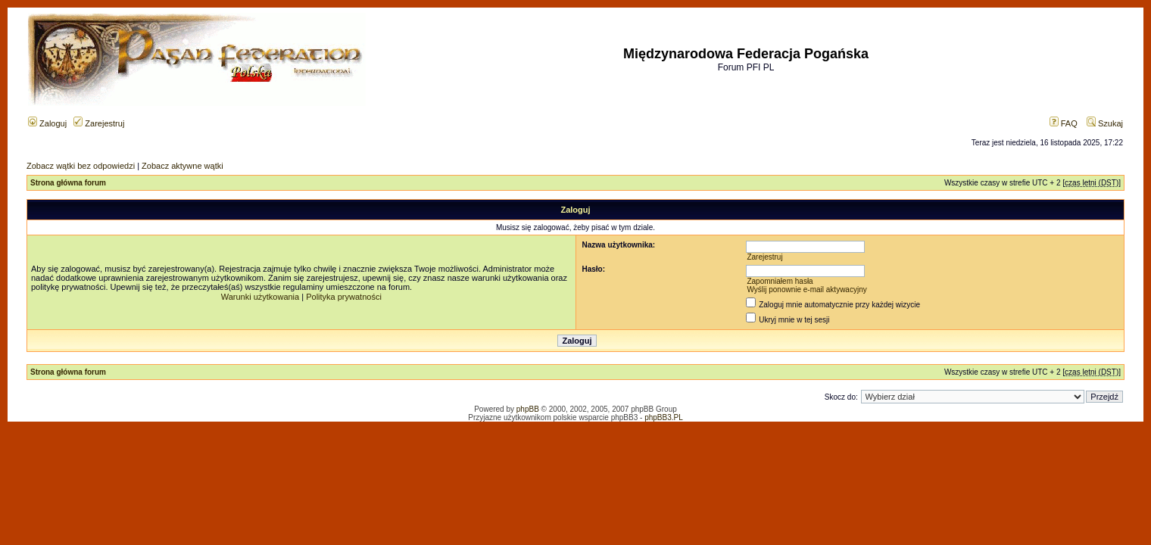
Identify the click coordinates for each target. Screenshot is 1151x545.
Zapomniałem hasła (780, 281)
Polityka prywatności (344, 296)
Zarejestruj (98, 123)
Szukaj (1105, 123)
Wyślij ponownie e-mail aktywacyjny (806, 289)
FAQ (1064, 123)
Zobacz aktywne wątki (182, 165)
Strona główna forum (68, 183)
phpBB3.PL (663, 417)
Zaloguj (47, 123)
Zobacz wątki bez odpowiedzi (81, 165)
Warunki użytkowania (260, 296)
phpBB (527, 409)
